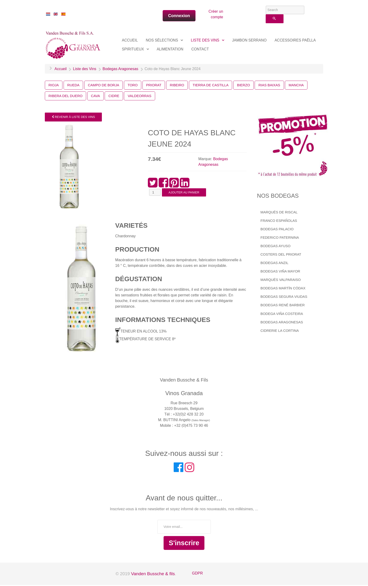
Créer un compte (215, 14)
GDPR (197, 574)
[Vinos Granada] (74, 44)
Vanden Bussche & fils (153, 574)
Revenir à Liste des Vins (73, 118)
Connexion (179, 15)
